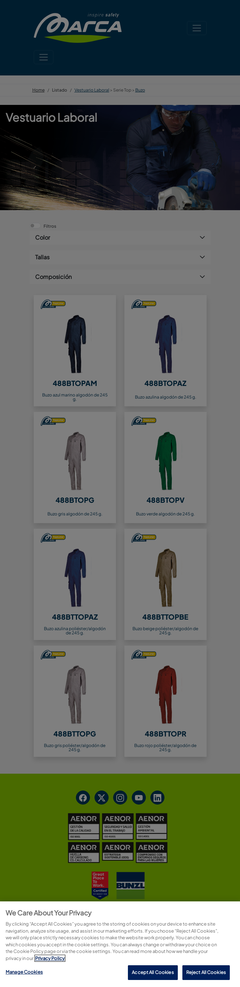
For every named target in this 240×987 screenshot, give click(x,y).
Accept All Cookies (153, 972)
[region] (120, 944)
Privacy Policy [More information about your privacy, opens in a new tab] (50, 958)
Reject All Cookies (206, 972)
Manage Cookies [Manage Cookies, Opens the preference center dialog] (24, 972)
